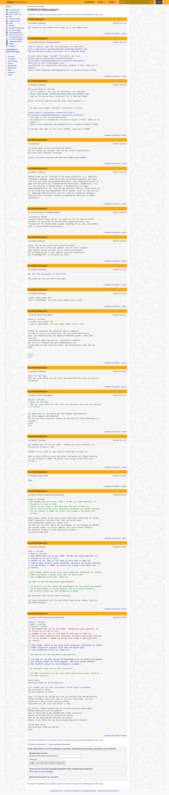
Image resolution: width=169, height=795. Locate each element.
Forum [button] (112, 2)
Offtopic (10, 44)
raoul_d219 (43, 476)
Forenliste (11, 56)
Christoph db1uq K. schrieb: (41, 89)
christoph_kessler (53, 42)
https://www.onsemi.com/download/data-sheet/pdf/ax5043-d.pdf (57, 49)
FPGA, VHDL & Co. (14, 14)
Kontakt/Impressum (56, 791)
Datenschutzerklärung (72, 791)
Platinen (10, 25)
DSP (9, 16)
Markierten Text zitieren (112, 34)
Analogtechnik (12, 12)
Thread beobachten (36, 744)
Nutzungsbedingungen (88, 791)
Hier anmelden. (53, 777)
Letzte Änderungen (12, 52)
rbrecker (42, 23)
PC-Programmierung (14, 37)
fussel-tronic (59, 495)
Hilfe (9, 70)
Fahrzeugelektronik (14, 32)
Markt (9, 23)
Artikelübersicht (11, 49)
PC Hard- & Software (14, 39)
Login (159, 2)
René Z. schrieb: (36, 551)
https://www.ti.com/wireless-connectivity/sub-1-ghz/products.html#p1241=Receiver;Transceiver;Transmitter (56, 59)
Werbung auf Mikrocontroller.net (108, 791)
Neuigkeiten (89, 2)
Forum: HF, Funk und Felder (35, 6)
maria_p (41, 172)
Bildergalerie (12, 68)
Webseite (10, 46)
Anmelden (11, 72)
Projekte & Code (13, 21)
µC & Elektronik (12, 10)
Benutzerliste (12, 65)
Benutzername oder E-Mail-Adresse (43, 756)
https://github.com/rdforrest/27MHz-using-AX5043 (62, 157)
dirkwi (50, 315)
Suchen (10, 63)
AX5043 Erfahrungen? (36, 19)
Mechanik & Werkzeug (15, 28)
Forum (8, 6)
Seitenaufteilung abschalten (58, 744)
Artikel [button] (101, 2)
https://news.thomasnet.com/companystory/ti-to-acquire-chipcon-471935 (62, 70)
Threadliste (11, 59)
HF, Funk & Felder (13, 30)
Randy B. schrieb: (36, 319)
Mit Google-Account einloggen (41, 771)
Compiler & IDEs (13, 19)
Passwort (33, 759)
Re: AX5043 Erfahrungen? (37, 38)
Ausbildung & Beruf (14, 41)
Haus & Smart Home (14, 35)
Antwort (124, 34)
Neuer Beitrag (12, 61)
